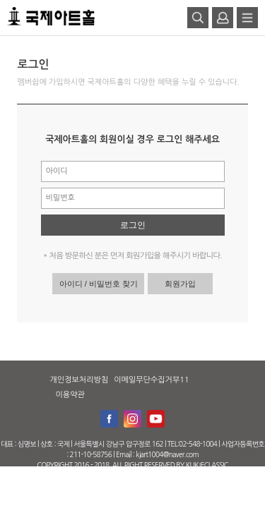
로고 (51, 16)
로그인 (133, 225)
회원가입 (180, 283)
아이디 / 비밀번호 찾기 (98, 283)
